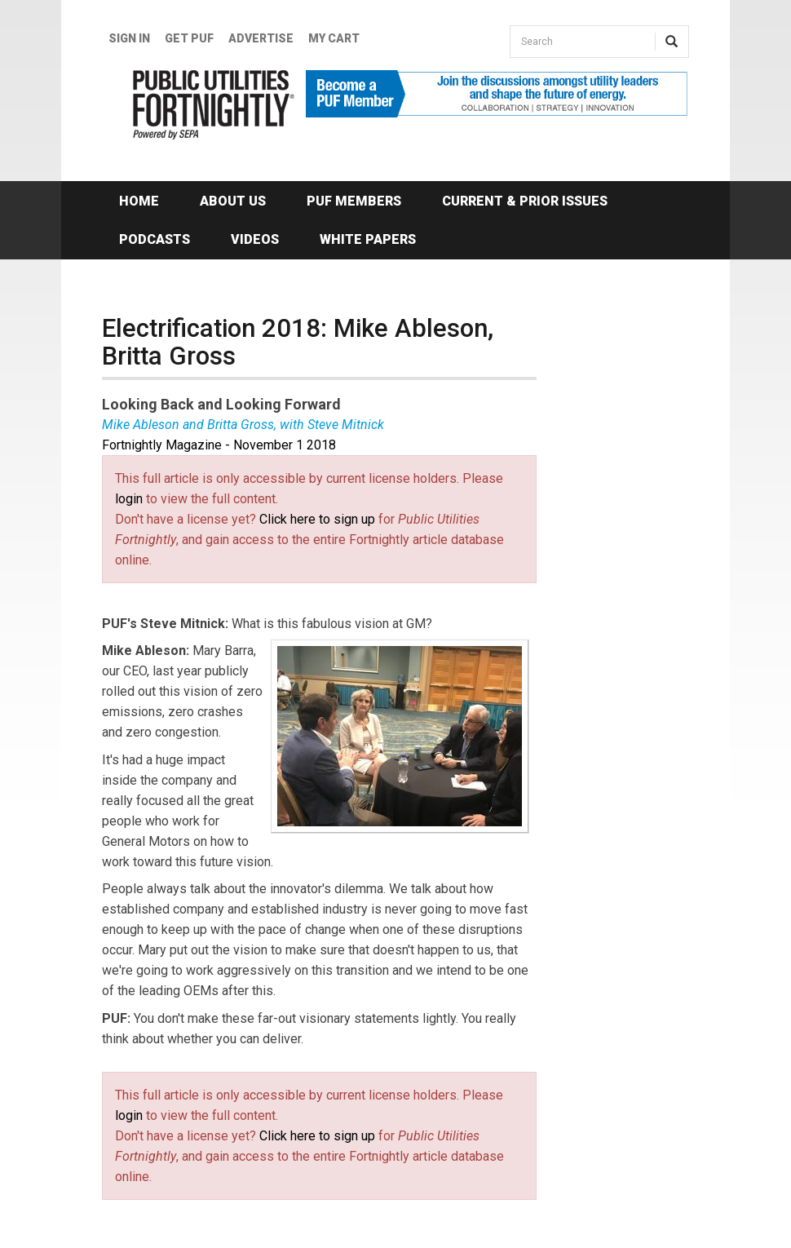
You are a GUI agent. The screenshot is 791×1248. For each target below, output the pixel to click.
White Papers (368, 239)
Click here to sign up (317, 519)
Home (139, 201)
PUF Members (354, 201)
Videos (255, 239)
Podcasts (154, 239)
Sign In (129, 38)
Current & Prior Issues (525, 201)
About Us (233, 201)
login (129, 499)
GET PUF (189, 38)
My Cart (334, 38)
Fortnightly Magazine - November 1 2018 (219, 445)
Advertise (261, 38)
